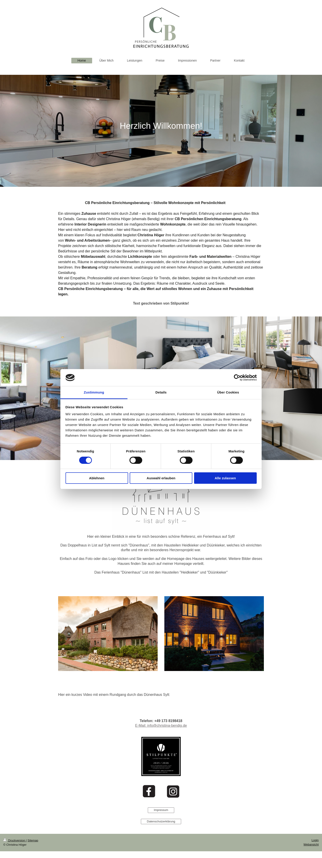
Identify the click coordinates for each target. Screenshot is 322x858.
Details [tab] (161, 392)
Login (315, 840)
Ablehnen (96, 478)
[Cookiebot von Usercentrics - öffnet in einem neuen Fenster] (237, 377)
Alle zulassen (225, 478)
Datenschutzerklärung (161, 821)
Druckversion (14, 840)
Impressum (161, 810)
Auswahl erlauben (161, 478)
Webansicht (311, 844)
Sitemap (33, 840)
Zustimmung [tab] (94, 392)
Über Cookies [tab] (228, 392)
